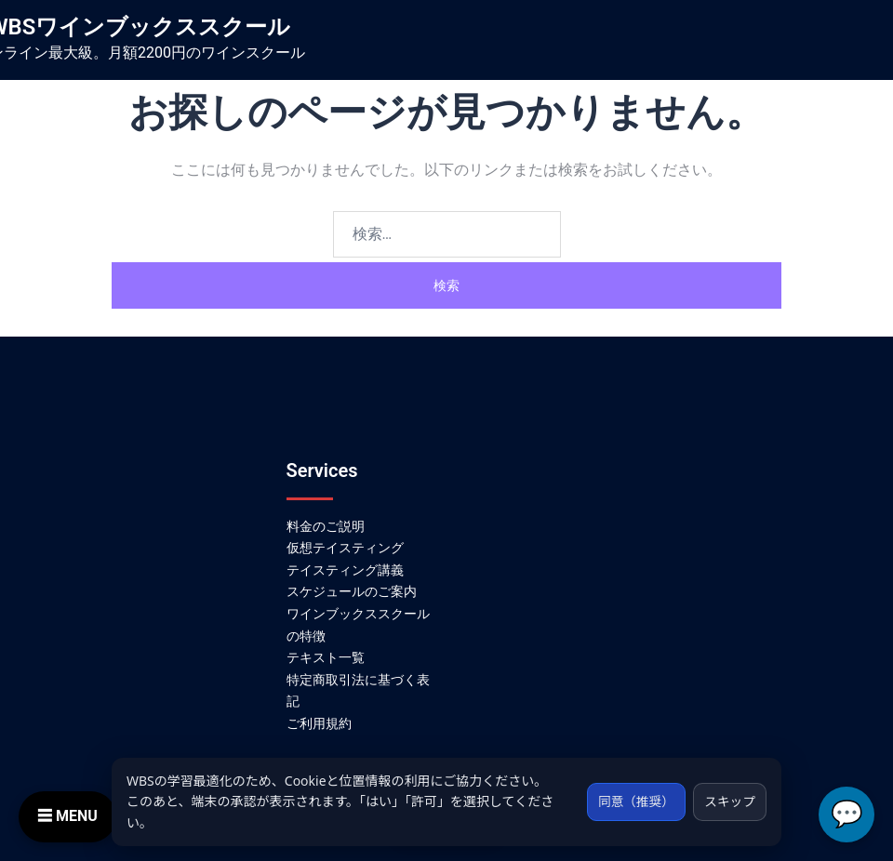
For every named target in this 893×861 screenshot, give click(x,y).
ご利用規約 (319, 723)
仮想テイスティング (345, 547)
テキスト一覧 (326, 657)
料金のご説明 (326, 526)
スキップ (728, 801)
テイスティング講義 (345, 570)
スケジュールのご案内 (352, 591)
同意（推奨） (632, 801)
